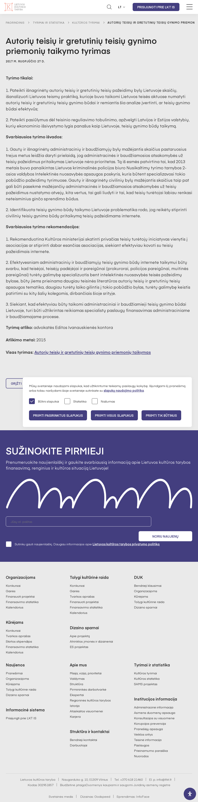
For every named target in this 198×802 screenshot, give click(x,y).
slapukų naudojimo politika (124, 390)
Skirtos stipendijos (19, 632)
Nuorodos (141, 747)
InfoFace (142, 788)
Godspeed (102, 788)
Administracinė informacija (153, 698)
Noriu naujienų (174, 523)
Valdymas (77, 670)
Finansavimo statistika (22, 593)
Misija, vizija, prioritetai (86, 664)
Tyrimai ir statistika (48, 22)
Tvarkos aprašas (18, 627)
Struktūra (76, 675)
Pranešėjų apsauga (148, 720)
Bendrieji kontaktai (83, 731)
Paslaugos (141, 736)
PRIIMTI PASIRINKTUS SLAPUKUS (59, 415)
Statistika (75, 401)
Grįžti (16, 385)
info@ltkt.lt (164, 770)
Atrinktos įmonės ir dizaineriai (91, 632)
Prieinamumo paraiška (151, 742)
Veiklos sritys (143, 725)
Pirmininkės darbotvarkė (88, 680)
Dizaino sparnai (145, 598)
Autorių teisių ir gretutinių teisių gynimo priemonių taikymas (92, 352)
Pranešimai (14, 664)
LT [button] (120, 7)
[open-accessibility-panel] (190, 794)
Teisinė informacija (147, 731)
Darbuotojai (78, 736)
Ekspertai (77, 686)
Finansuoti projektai (20, 587)
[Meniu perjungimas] (189, 7)
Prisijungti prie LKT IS (156, 7)
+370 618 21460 (131, 770)
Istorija (74, 697)
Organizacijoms (145, 582)
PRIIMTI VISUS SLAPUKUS (116, 415)
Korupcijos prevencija (150, 715)
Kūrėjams (141, 587)
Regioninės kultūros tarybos (90, 691)
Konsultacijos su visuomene (154, 709)
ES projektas (79, 638)
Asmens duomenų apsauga (154, 704)
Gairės (10, 582)
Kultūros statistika (147, 670)
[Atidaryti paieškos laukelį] (109, 7)
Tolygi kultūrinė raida (149, 593)
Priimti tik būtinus (165, 415)
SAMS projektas (145, 675)
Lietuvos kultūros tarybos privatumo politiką (126, 535)
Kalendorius (14, 598)
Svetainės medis (61, 788)
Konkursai (13, 577)
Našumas (103, 401)
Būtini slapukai (44, 401)
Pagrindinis (15, 22)
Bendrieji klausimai (147, 577)
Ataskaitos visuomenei (86, 702)
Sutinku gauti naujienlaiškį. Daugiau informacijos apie (83, 535)
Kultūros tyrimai (86, 22)
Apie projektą (80, 627)
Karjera (75, 708)
